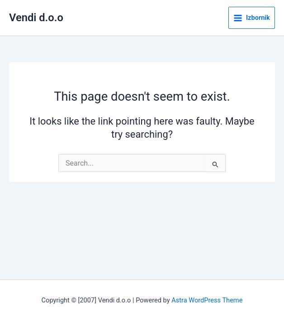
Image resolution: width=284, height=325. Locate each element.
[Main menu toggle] (251, 18)
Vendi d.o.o (36, 17)
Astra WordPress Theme (206, 300)
